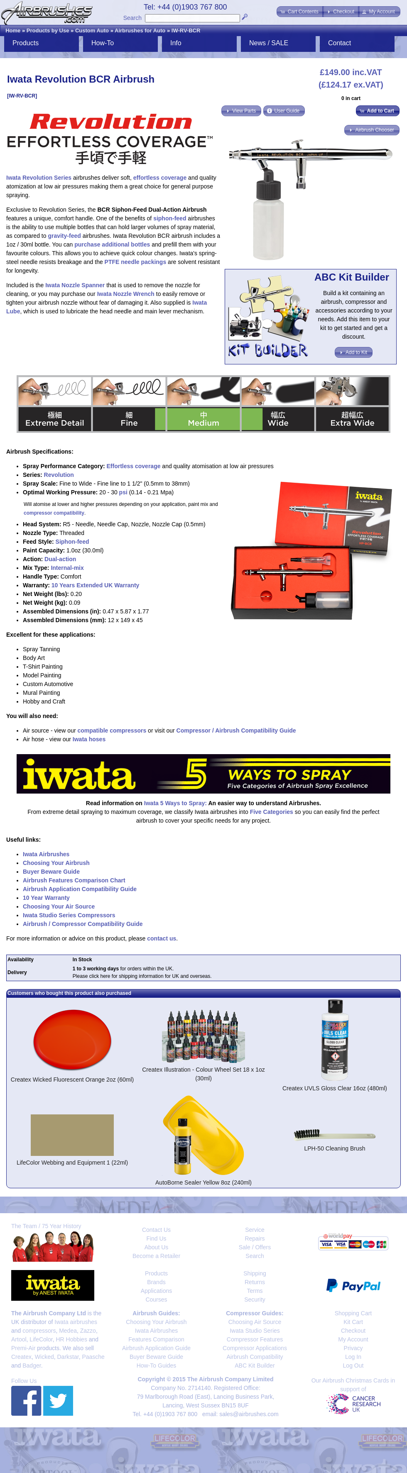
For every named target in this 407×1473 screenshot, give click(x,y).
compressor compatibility (54, 513)
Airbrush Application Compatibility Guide (80, 889)
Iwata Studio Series (255, 1330)
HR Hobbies (71, 1339)
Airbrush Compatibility (254, 1356)
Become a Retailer (156, 1256)
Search (132, 18)
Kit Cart (353, 1322)
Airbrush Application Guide (156, 1348)
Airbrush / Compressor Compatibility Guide (83, 924)
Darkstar (68, 1356)
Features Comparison (156, 1339)
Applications (156, 1290)
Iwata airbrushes (75, 1322)
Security (254, 1299)
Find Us (156, 1238)
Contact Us (156, 1229)
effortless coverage (159, 177)
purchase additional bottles (112, 244)
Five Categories (271, 812)
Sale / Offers (255, 1247)
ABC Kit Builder (255, 1365)
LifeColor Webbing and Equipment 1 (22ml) (72, 1162)
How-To (102, 42)
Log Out (353, 1365)
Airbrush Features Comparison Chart (74, 880)
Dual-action (60, 559)
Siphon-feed (72, 541)
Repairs (255, 1238)
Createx (21, 1356)
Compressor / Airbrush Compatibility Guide (236, 730)
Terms (254, 1290)
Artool (19, 1339)
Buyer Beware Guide (51, 871)
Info (175, 42)
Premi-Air (23, 1348)
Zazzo (88, 1330)
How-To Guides (157, 1365)
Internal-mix (67, 567)
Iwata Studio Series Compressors (69, 915)
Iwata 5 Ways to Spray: (175, 803)
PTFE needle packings (136, 262)
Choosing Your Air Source (59, 906)
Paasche (93, 1356)
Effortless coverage (134, 466)
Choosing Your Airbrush (56, 863)
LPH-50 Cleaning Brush (334, 1148)
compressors (39, 1330)
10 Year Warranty (46, 897)
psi (123, 492)
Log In (353, 1356)
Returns (255, 1282)
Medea (68, 1330)
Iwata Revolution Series (38, 177)
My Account (353, 1339)
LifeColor (40, 1339)
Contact (339, 42)
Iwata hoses (89, 739)
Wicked (44, 1356)
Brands (156, 1282)
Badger (31, 1365)
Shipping (254, 1273)
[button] (300, 11)
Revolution (59, 474)
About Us (157, 1247)
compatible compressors (111, 730)
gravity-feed (64, 235)
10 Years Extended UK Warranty (95, 585)
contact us (161, 938)
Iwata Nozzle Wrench (125, 294)
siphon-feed (169, 218)
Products (25, 42)
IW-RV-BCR (186, 30)
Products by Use (48, 30)
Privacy (353, 1348)
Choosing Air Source (255, 1322)
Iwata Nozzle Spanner (75, 285)
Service (255, 1229)
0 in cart (350, 98)
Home (12, 30)
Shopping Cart (353, 1313)
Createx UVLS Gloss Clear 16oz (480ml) (334, 1088)
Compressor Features (255, 1339)
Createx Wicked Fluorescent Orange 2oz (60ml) (72, 1079)
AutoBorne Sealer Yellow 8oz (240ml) (203, 1182)
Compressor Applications (255, 1348)
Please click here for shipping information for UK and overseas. (142, 976)
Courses (156, 1299)
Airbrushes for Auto (140, 30)
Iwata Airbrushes (46, 854)
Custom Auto (92, 30)
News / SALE (268, 42)
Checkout (353, 1330)
